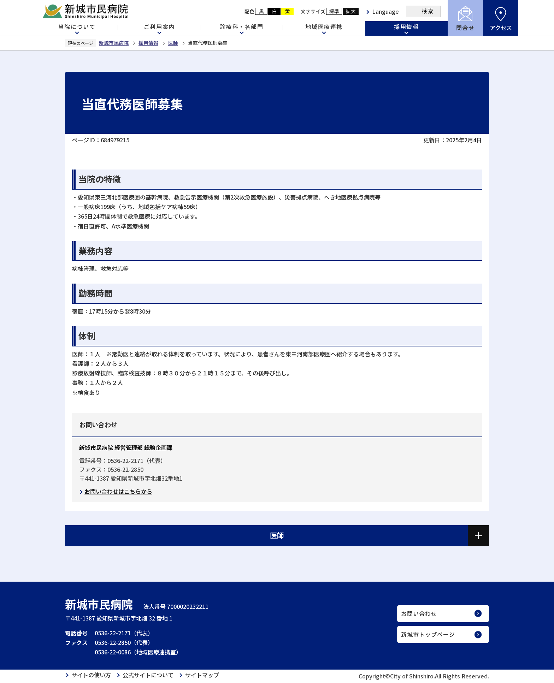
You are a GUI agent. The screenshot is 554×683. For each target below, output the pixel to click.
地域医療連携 (324, 26)
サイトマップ (202, 675)
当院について (77, 26)
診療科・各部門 (241, 26)
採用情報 (406, 26)
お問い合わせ (419, 613)
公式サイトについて (148, 675)
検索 (427, 11)
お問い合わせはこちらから (118, 491)
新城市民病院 (114, 42)
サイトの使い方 (91, 675)
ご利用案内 (159, 26)
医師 (173, 42)
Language (385, 11)
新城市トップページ (428, 634)
